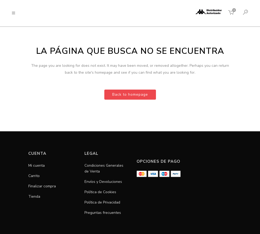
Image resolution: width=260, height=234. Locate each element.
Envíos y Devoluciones (103, 181)
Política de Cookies (100, 192)
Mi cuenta (36, 165)
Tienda (34, 196)
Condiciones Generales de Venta (103, 168)
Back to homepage (130, 94)
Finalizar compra (42, 186)
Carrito (34, 175)
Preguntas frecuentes (102, 212)
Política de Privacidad (102, 202)
